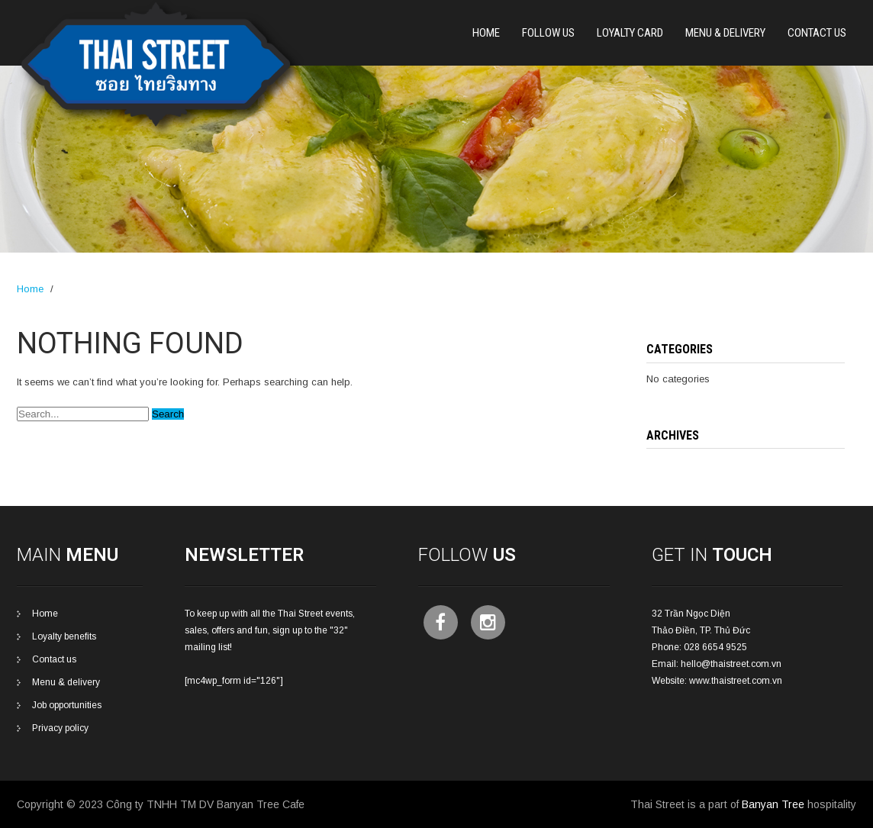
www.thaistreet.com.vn (735, 680)
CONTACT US (817, 33)
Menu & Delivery (725, 33)
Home (486, 33)
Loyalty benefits (64, 636)
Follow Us (548, 33)
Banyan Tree (773, 804)
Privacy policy (60, 728)
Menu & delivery (66, 682)
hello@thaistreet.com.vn (731, 664)
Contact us (54, 659)
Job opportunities (66, 705)
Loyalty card (630, 33)
